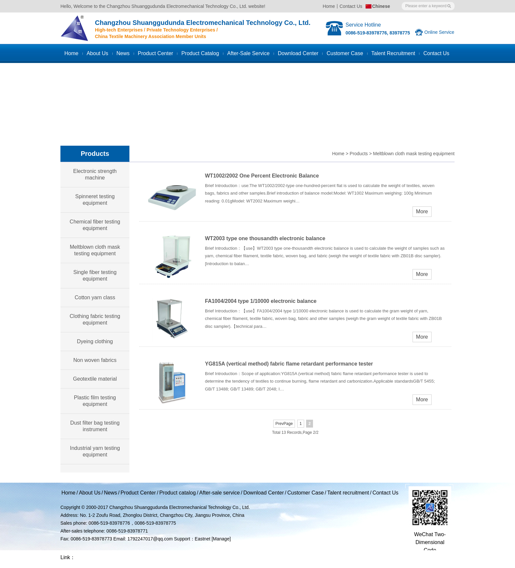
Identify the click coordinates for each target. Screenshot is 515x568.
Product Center (155, 53)
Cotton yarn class (95, 297)
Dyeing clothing (95, 341)
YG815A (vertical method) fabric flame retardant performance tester (289, 364)
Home (329, 6)
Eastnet (202, 538)
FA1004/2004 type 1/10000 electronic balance (261, 301)
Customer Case (305, 492)
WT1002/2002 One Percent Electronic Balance (262, 176)
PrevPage (284, 423)
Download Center (298, 53)
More (422, 211)
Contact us (436, 53)
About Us (97, 53)
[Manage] (221, 538)
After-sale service (248, 53)
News (123, 53)
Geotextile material (95, 379)
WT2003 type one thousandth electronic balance (265, 238)
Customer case (344, 53)
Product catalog (200, 53)
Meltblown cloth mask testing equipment (414, 153)
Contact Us (351, 6)
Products (359, 153)
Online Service (439, 32)
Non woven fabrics (95, 360)
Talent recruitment (393, 53)
